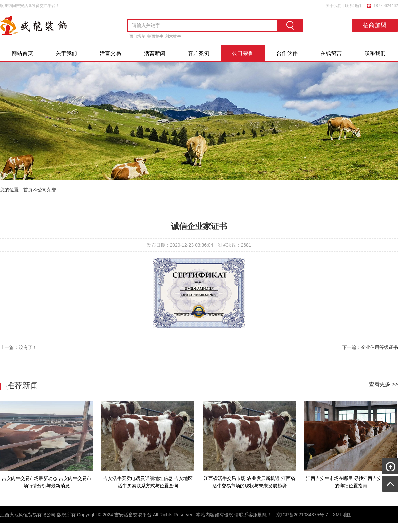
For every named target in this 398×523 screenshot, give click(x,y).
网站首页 (22, 53)
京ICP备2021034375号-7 (302, 514)
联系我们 (353, 5)
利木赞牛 (173, 36)
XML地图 (342, 514)
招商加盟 (375, 25)
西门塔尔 (137, 36)
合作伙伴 (287, 53)
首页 (28, 189)
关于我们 (334, 5)
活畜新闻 (154, 53)
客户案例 (198, 53)
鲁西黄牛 (155, 36)
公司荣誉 (242, 53)
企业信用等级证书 (379, 347)
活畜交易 (110, 53)
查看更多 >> (383, 384)
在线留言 (331, 53)
